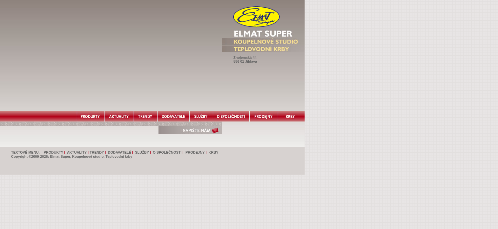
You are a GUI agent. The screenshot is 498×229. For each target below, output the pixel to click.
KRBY (214, 152)
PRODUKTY (53, 152)
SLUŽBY (142, 152)
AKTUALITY (77, 152)
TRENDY (97, 152)
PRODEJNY (195, 152)
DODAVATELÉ (119, 152)
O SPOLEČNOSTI (167, 152)
